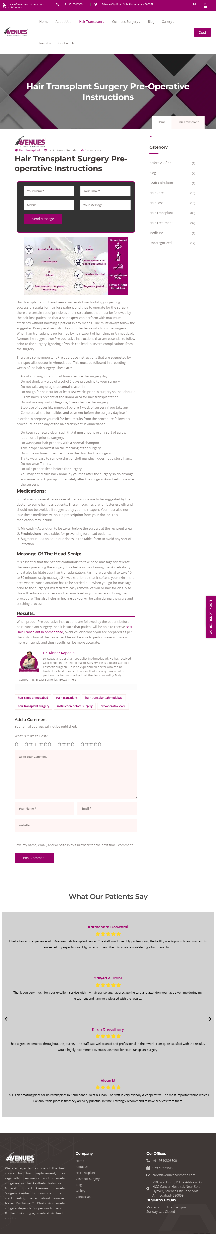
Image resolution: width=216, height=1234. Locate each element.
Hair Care (156, 193)
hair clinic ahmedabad (33, 698)
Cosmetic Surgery (126, 21)
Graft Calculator (161, 183)
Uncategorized (160, 243)
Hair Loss (156, 203)
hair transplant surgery (33, 706)
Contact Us (66, 43)
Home (43, 21)
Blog (151, 21)
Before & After (160, 163)
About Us (64, 21)
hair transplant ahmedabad (104, 698)
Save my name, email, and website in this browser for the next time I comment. (74, 845)
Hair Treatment (161, 223)
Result (45, 43)
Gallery (168, 21)
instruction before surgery (74, 706)
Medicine (156, 233)
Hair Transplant (92, 21)
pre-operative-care (113, 706)
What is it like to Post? (31, 736)
